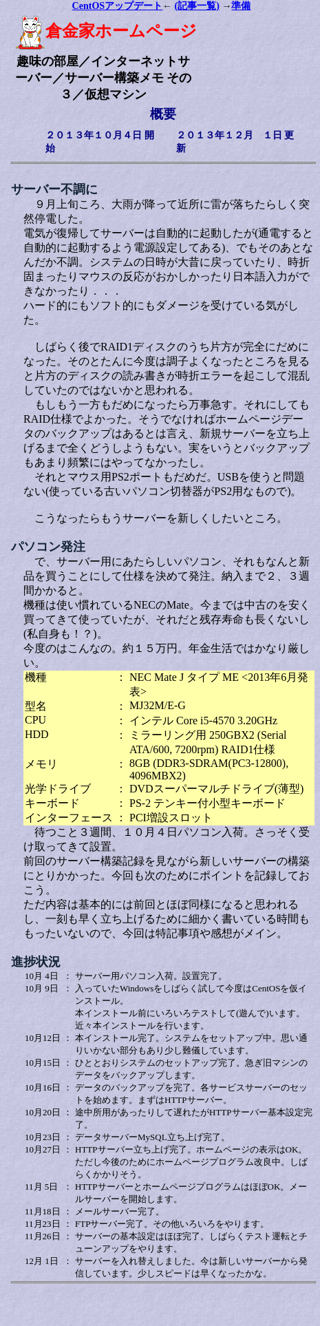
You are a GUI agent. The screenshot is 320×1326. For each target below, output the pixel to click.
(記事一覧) (197, 6)
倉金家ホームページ (106, 31)
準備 (240, 6)
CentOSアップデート (117, 6)
